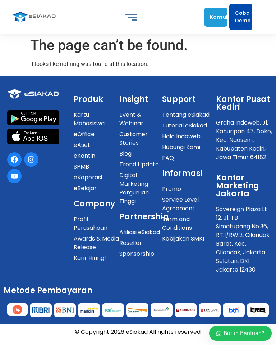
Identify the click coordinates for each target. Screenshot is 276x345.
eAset (82, 145)
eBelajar (85, 188)
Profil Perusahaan (90, 223)
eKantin (84, 156)
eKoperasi (88, 177)
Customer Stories (133, 138)
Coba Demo (243, 16)
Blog (125, 153)
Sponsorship (136, 254)
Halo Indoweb (181, 136)
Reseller (130, 243)
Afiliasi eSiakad (139, 232)
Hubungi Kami (181, 147)
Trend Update (139, 164)
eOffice (84, 134)
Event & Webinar (131, 119)
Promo (171, 189)
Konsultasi (218, 17)
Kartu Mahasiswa (89, 119)
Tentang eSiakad (186, 115)
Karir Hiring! (90, 258)
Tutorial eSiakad (184, 125)
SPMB (81, 166)
